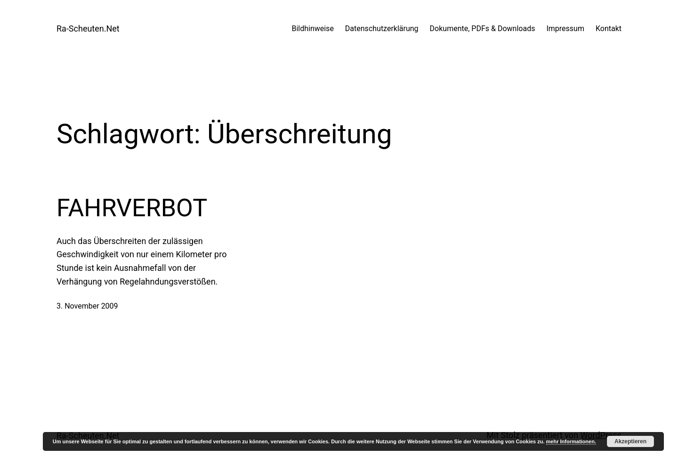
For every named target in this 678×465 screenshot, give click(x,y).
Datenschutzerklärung (382, 28)
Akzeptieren (630, 441)
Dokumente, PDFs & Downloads (482, 28)
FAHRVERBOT (131, 208)
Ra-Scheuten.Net (88, 28)
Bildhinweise (312, 28)
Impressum (565, 28)
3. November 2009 (87, 306)
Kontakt (609, 28)
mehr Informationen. (571, 441)
